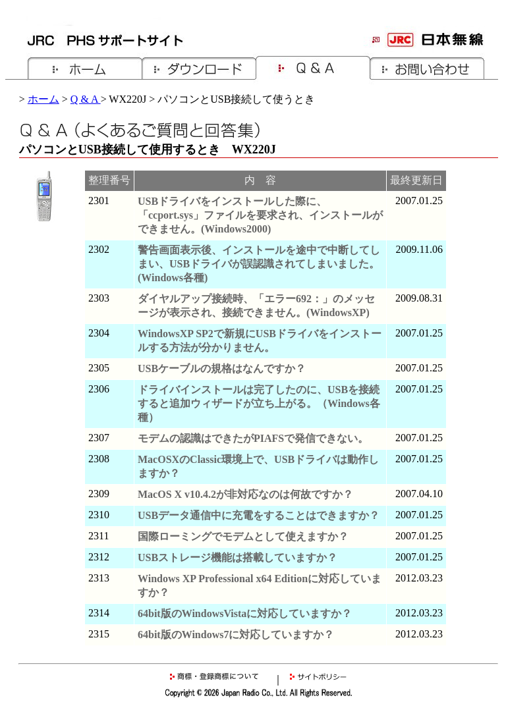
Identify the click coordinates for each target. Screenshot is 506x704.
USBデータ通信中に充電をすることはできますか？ (259, 515)
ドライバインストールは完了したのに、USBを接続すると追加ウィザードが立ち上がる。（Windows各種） (259, 403)
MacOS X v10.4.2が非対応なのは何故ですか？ (245, 494)
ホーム (43, 99)
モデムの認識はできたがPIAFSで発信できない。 (253, 438)
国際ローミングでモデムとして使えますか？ (243, 536)
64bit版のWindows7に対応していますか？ (236, 634)
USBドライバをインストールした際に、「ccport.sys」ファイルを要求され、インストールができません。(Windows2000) (260, 215)
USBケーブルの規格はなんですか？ (222, 368)
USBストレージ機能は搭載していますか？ (237, 557)
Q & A (85, 99)
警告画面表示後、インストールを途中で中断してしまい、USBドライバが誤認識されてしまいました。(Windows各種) (259, 263)
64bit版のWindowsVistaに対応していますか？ (245, 613)
